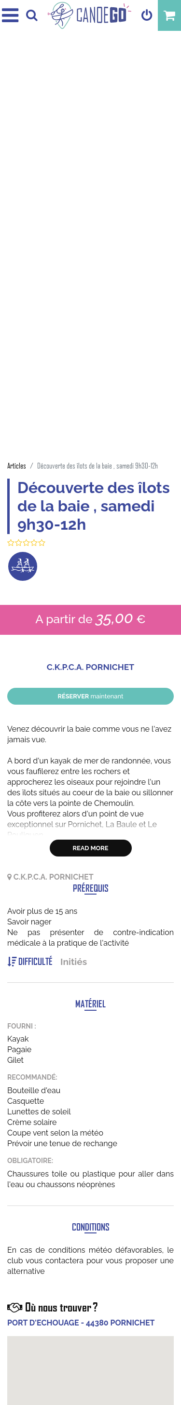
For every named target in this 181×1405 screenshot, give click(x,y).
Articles (16, 465)
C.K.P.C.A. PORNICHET (90, 667)
